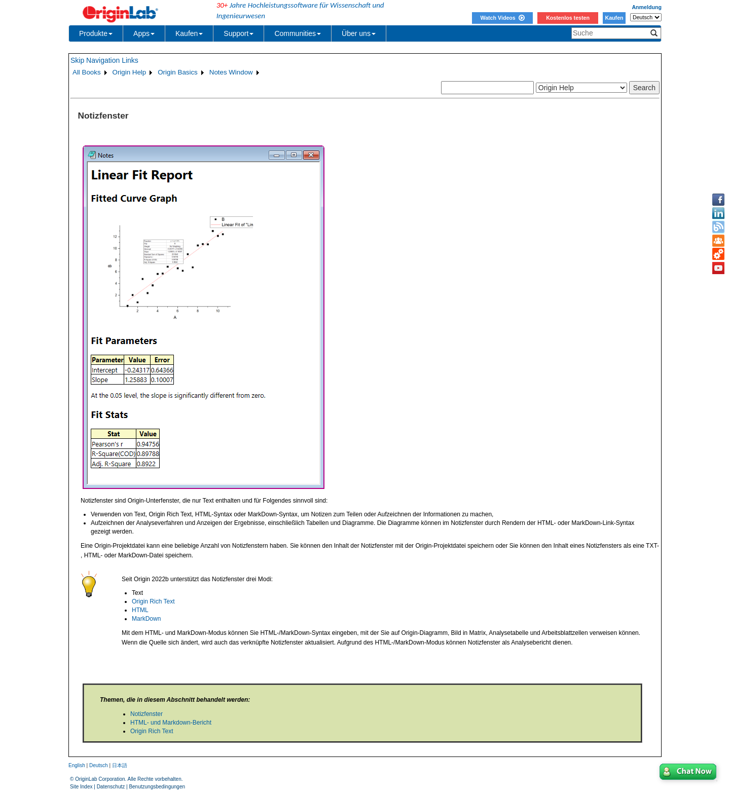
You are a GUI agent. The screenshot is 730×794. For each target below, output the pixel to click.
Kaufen (614, 18)
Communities (297, 33)
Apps (144, 33)
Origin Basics (178, 72)
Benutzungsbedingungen (157, 786)
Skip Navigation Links (104, 60)
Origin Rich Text (153, 601)
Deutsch (98, 765)
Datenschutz (111, 786)
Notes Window (231, 72)
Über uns (359, 33)
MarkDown (146, 618)
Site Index (81, 786)
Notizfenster (146, 713)
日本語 (119, 765)
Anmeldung (647, 7)
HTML (140, 610)
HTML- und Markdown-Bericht (170, 722)
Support (238, 33)
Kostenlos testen (568, 18)
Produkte (96, 33)
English (76, 765)
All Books (86, 72)
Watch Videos (502, 18)
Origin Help (130, 72)
